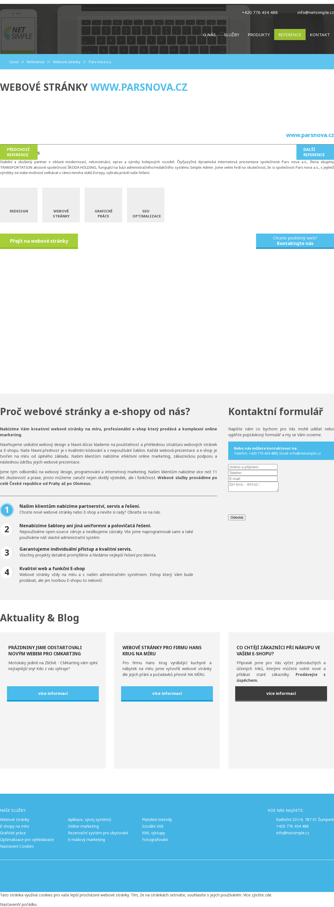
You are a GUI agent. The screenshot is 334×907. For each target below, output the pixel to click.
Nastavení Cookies (17, 846)
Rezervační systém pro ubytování (98, 832)
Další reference (314, 152)
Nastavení (9, 904)
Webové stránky (66, 61)
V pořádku (27, 904)
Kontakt (320, 34)
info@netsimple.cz (315, 12)
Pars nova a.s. (100, 61)
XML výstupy (153, 832)
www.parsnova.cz (139, 87)
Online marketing (83, 826)
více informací (53, 693)
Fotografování (155, 839)
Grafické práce (13, 832)
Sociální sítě (152, 826)
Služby (231, 34)
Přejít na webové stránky (39, 241)
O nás (209, 34)
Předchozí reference (18, 152)
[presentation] (270, 505)
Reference (289, 34)
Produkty (259, 34)
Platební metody (157, 819)
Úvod (13, 61)
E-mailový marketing (86, 839)
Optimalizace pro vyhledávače (27, 839)
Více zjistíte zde (257, 895)
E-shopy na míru (14, 826)
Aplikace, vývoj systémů (89, 819)
